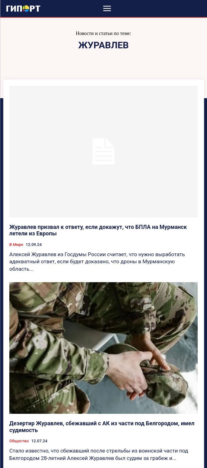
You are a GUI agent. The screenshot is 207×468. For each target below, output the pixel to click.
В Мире (16, 244)
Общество (19, 441)
